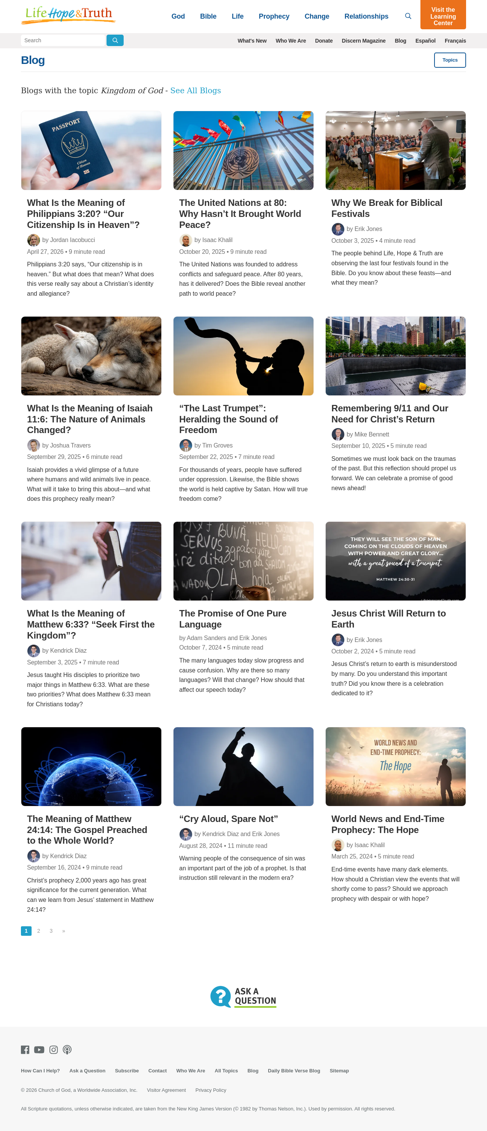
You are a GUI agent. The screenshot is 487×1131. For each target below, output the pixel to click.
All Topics (226, 1071)
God (178, 16)
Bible (208, 16)
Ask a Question (88, 1071)
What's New (252, 41)
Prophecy (274, 16)
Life (238, 16)
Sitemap (339, 1071)
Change (317, 16)
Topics (450, 60)
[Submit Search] (115, 40)
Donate (324, 41)
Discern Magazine (364, 41)
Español (425, 41)
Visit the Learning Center (443, 16)
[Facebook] (26, 1050)
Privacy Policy (211, 1090)
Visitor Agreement (166, 1090)
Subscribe (127, 1071)
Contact (157, 1071)
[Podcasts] (68, 1050)
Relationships (366, 16)
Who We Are (291, 41)
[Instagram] (55, 1050)
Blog (400, 41)
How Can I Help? (40, 1071)
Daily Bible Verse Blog (294, 1071)
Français (455, 41)
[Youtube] (41, 1050)
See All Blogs (195, 90)
